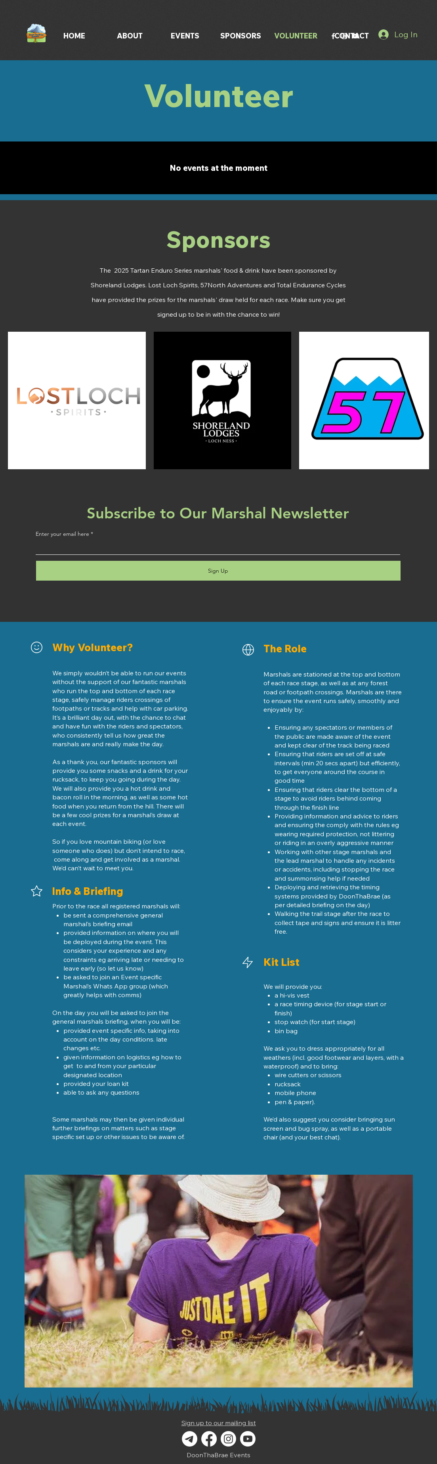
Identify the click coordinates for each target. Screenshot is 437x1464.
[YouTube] (355, 36)
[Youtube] (248, 1439)
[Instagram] (344, 36)
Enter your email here (62, 534)
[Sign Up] (218, 571)
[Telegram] (189, 1439)
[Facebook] (333, 36)
